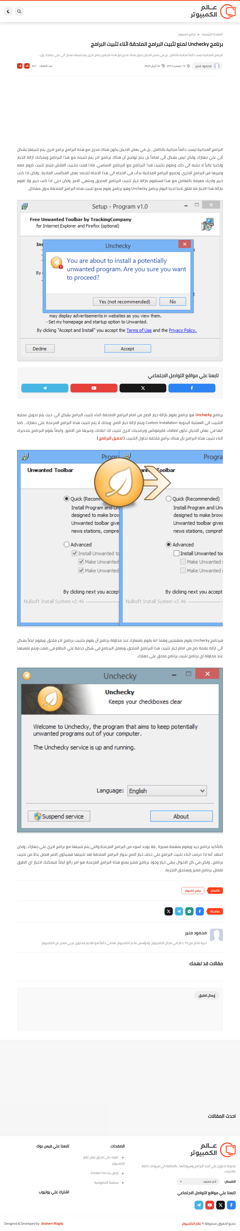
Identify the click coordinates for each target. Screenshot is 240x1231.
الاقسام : (230, 1181)
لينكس (107, 11)
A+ (27, 66)
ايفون (74, 11)
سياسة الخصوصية (109, 1182)
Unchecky (203, 414)
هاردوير (49, 11)
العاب (96, 11)
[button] (200, 911)
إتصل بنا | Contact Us (108, 1173)
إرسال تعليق (206, 995)
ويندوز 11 (146, 11)
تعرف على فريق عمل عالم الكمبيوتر (104, 1160)
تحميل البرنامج (111, 438)
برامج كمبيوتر (175, 11)
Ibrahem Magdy (52, 1223)
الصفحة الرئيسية (212, 34)
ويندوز (159, 11)
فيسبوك (132, 11)
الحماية (119, 11)
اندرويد (85, 11)
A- (19, 66)
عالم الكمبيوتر (191, 1223)
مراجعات (62, 11)
